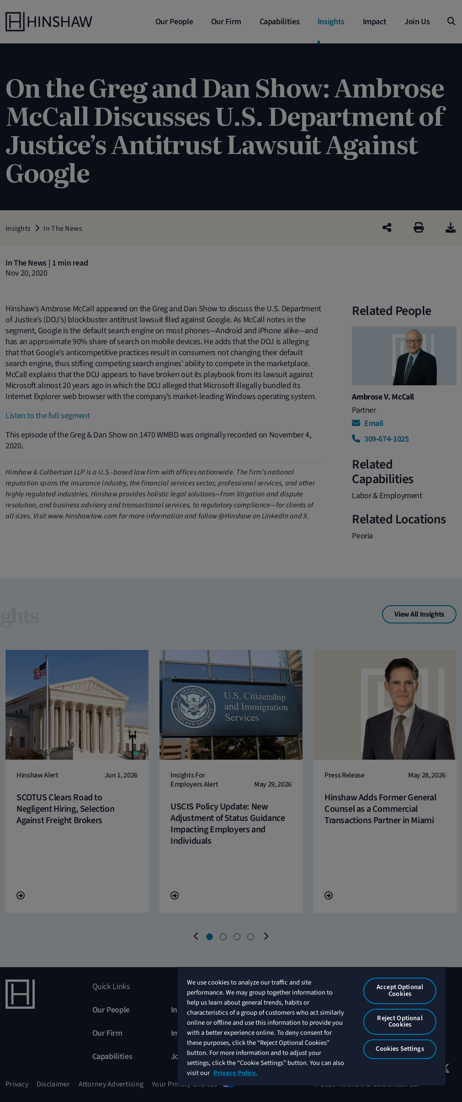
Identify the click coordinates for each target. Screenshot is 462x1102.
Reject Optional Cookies (399, 1021)
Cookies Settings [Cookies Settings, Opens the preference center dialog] (400, 1049)
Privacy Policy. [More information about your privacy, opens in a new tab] (235, 1073)
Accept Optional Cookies (400, 990)
